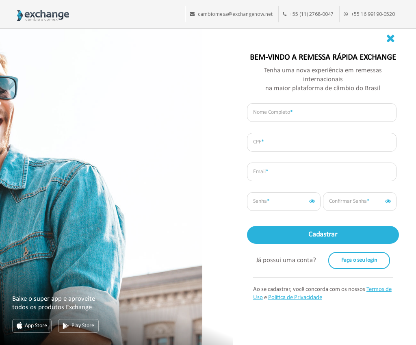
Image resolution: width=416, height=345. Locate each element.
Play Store (78, 326)
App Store (32, 326)
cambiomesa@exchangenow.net (235, 14)
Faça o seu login (359, 260)
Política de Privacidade (295, 298)
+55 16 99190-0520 (373, 14)
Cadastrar (322, 235)
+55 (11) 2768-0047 (312, 14)
